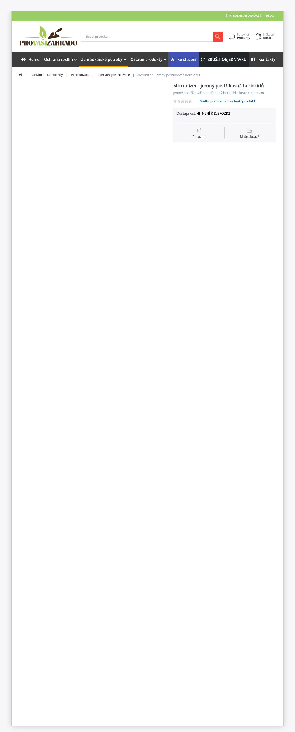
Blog (270, 16)
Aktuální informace (243, 16)
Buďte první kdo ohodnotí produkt (227, 101)
